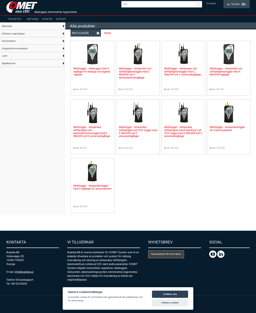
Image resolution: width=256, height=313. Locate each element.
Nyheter (47, 19)
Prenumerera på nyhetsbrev (166, 254)
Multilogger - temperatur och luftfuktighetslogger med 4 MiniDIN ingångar (226, 71)
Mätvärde (33, 19)
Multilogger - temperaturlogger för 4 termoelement (227, 129)
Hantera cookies (170, 302)
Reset (107, 33)
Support (61, 19)
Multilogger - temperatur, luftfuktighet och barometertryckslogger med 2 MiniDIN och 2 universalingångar (91, 132)
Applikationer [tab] (9, 63)
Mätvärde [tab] (7, 26)
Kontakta (211, 3)
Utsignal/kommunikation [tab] (15, 48)
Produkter (14, 19)
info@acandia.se (24, 271)
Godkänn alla (170, 294)
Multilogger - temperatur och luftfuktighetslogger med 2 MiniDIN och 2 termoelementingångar (135, 73)
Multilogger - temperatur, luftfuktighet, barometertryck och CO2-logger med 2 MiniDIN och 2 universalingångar (183, 132)
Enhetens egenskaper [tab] (13, 33)
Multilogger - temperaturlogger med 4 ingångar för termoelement (92, 187)
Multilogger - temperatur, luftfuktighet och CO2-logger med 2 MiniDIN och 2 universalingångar (138, 132)
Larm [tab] (5, 55)
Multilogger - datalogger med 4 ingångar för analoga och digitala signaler (91, 71)
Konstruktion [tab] (9, 41)
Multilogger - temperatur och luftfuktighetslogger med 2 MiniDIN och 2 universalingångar (182, 71)
